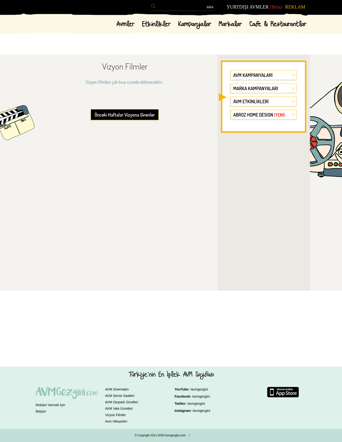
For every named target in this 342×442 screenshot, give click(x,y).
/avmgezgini (199, 389)
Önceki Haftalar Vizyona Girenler (125, 115)
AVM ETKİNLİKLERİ (251, 101)
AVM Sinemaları (117, 389)
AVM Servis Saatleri (119, 396)
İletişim (41, 411)
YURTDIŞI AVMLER (254, 6)
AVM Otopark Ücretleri (121, 402)
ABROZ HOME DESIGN (259, 115)
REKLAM (295, 6)
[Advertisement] (263, 210)
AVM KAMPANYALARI (253, 75)
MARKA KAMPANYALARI (255, 88)
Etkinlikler (156, 24)
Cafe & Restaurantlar (277, 24)
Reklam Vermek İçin (50, 405)
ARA (210, 7)
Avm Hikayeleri (116, 421)
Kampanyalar (194, 24)
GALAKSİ (201, 436)
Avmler (125, 24)
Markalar (230, 24)
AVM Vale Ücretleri (119, 408)
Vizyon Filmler (115, 415)
